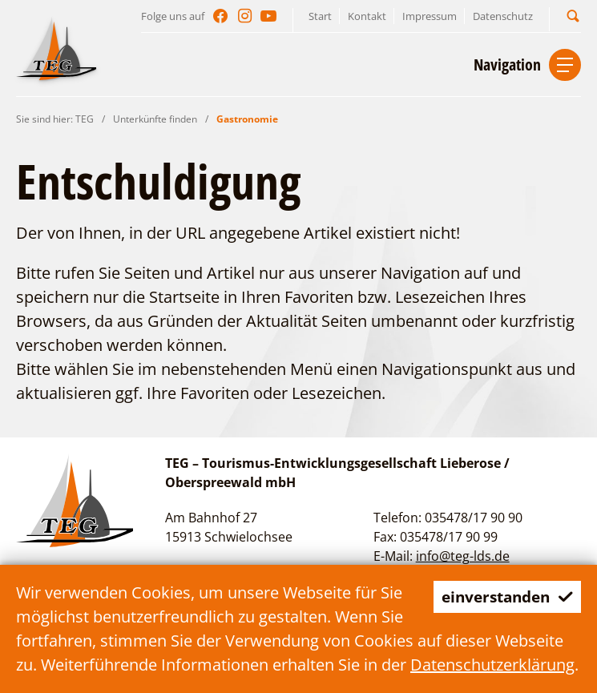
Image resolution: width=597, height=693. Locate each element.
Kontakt (367, 16)
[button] (573, 15)
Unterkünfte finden (155, 119)
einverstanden (503, 596)
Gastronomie (247, 119)
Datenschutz (503, 16)
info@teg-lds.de (463, 556)
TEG (84, 119)
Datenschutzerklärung (492, 664)
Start (320, 16)
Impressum (429, 16)
